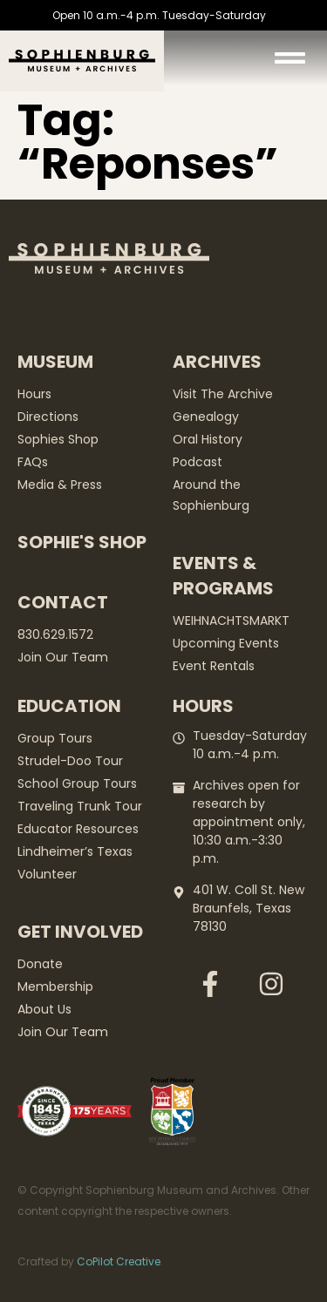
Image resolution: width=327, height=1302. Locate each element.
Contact (62, 602)
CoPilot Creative (118, 1261)
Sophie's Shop (81, 542)
